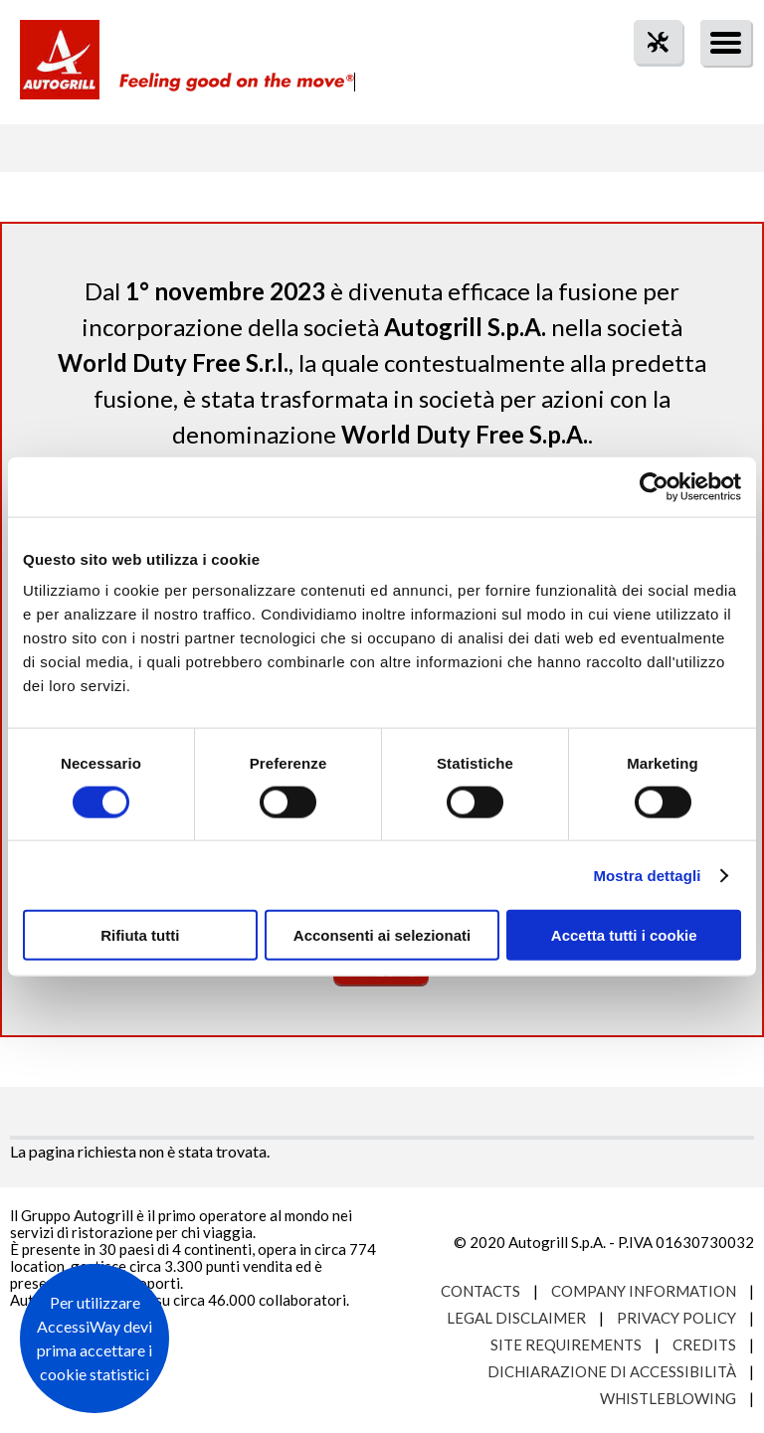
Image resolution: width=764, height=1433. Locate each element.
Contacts (480, 1291)
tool (648, 78)
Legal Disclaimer (516, 1318)
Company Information (643, 1291)
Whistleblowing (668, 1398)
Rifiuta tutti (139, 935)
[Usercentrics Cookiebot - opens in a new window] (654, 486)
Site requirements (566, 1344)
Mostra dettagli (646, 874)
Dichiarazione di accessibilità (611, 1371)
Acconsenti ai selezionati (382, 935)
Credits (704, 1344)
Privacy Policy (676, 1318)
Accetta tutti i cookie (624, 935)
